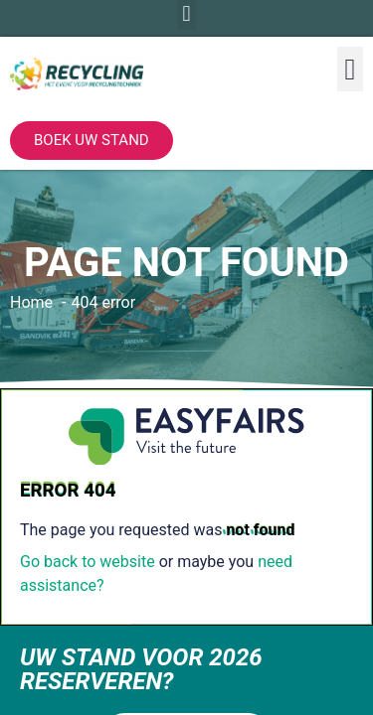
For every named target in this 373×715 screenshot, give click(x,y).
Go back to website (87, 561)
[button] (350, 69)
